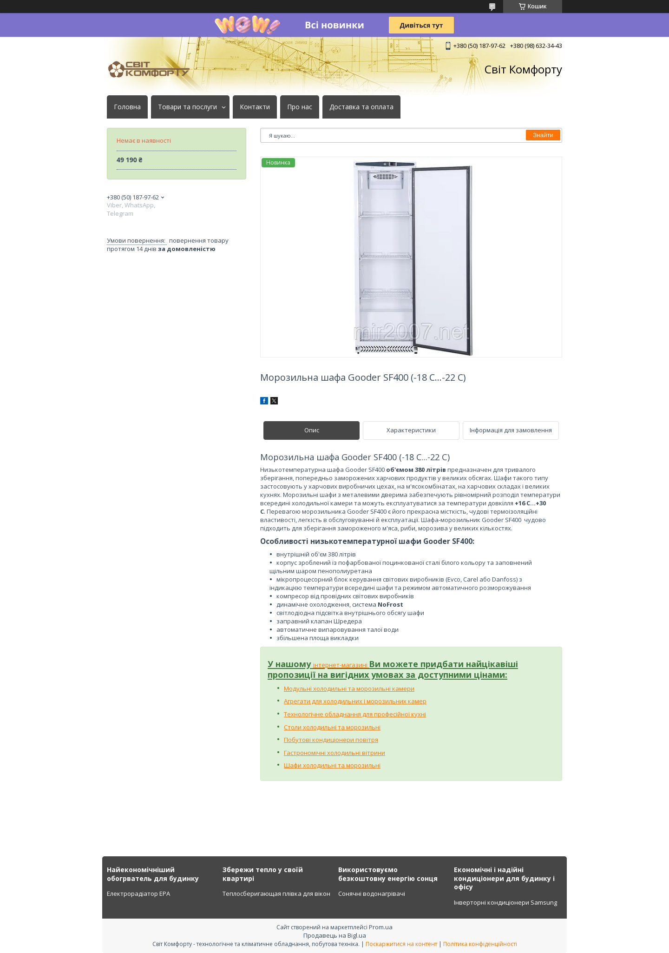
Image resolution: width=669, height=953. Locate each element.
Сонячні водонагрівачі (371, 893)
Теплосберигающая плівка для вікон (276, 893)
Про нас (299, 107)
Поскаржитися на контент (401, 944)
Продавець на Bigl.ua (334, 935)
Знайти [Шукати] (543, 135)
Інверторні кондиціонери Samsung (505, 902)
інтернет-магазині (341, 665)
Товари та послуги (187, 107)
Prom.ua (381, 927)
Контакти (255, 107)
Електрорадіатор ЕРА (138, 893)
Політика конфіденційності (480, 944)
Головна (127, 107)
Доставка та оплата (361, 107)
